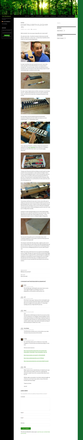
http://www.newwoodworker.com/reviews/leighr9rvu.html (36, 361)
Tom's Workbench (6, 16)
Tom (29, 29)
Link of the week (35, 275)
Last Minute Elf (53, 16)
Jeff (25, 297)
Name (22, 412)
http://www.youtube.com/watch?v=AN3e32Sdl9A (34, 355)
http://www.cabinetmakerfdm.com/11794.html (34, 358)
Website (22, 423)
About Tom (27, 16)
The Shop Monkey (71, 16)
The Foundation (4, 23)
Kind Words (47, 16)
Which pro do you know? (35, 271)
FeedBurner (9, 36)
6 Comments (34, 29)
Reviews (22, 22)
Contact (32, 16)
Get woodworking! (39, 16)
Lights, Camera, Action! (62, 16)
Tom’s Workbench (6, 21)
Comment (23, 396)
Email (22, 417)
